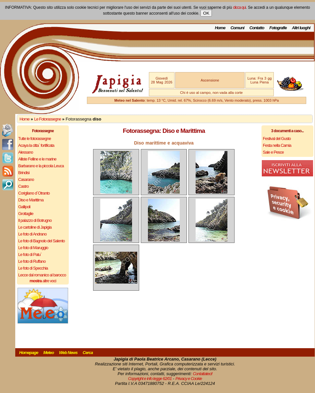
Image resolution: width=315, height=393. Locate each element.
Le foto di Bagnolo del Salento (41, 240)
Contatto (256, 27)
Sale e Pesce (273, 152)
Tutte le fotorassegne (34, 138)
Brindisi (24, 172)
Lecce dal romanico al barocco (42, 275)
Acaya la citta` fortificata (36, 145)
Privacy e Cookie (189, 378)
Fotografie (278, 27)
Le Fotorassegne (47, 119)
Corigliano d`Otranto (34, 193)
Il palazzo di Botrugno (35, 220)
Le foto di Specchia (33, 268)
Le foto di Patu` (30, 254)
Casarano (26, 179)
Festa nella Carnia (277, 145)
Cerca (88, 352)
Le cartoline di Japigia (35, 227)
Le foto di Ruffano (31, 261)
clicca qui (239, 7)
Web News (68, 352)
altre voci (43, 280)
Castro (23, 186)
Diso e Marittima (30, 199)
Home (220, 27)
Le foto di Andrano (32, 234)
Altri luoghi (301, 27)
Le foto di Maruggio (33, 247)
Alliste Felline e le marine (37, 159)
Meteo (48, 352)
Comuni (237, 27)
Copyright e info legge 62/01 (150, 378)
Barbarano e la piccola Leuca (41, 165)
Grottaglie (25, 213)
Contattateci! (202, 373)
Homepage (28, 352)
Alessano (25, 152)
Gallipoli (24, 206)
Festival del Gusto (277, 138)
